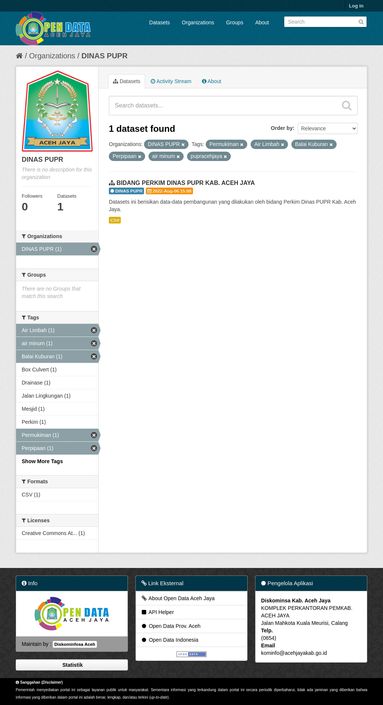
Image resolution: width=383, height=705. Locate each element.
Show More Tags (42, 461)
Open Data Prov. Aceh (170, 626)
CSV (114, 220)
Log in (356, 6)
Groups (234, 22)
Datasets (159, 22)
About (262, 22)
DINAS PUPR (105, 56)
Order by (281, 128)
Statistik (72, 665)
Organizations (198, 22)
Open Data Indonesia (169, 640)
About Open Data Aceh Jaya (178, 598)
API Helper (157, 612)
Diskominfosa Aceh (74, 644)
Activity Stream (171, 81)
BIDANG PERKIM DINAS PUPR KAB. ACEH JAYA (185, 183)
